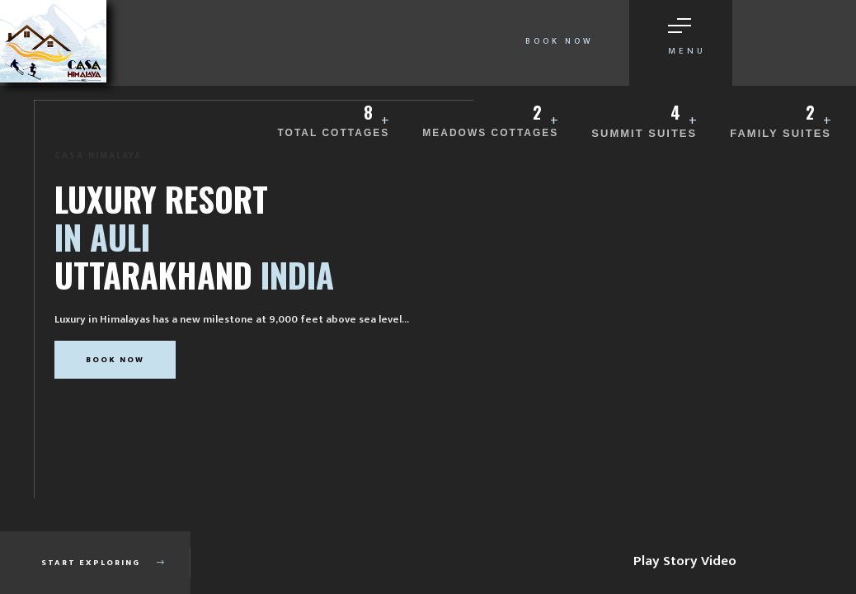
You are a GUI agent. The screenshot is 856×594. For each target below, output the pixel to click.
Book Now (559, 41)
